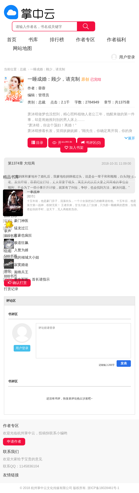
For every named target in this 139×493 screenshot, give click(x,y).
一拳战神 (33, 192)
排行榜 (57, 39)
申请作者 (14, 441)
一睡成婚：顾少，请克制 (47, 69)
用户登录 (127, 57)
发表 (124, 363)
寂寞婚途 (21, 265)
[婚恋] (7, 265)
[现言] (7, 279)
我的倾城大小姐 (26, 257)
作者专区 (85, 39)
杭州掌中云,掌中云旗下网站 (29, 12)
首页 (11, 39)
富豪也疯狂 (23, 235)
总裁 (23, 69)
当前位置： (12, 69)
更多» (132, 177)
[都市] (31, 196)
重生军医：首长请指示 (32, 279)
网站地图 (22, 48)
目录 (37, 142)
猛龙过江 (21, 228)
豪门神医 (21, 221)
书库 (33, 39)
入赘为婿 (21, 250)
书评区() (91, 142)
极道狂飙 (21, 243)
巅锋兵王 (21, 272)
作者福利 (116, 39)
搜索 (86, 26)
